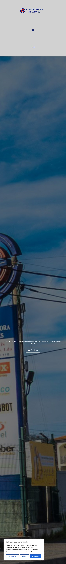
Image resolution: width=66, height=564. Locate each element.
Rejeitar (24, 556)
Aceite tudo (35, 556)
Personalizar (12, 556)
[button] (33, 29)
